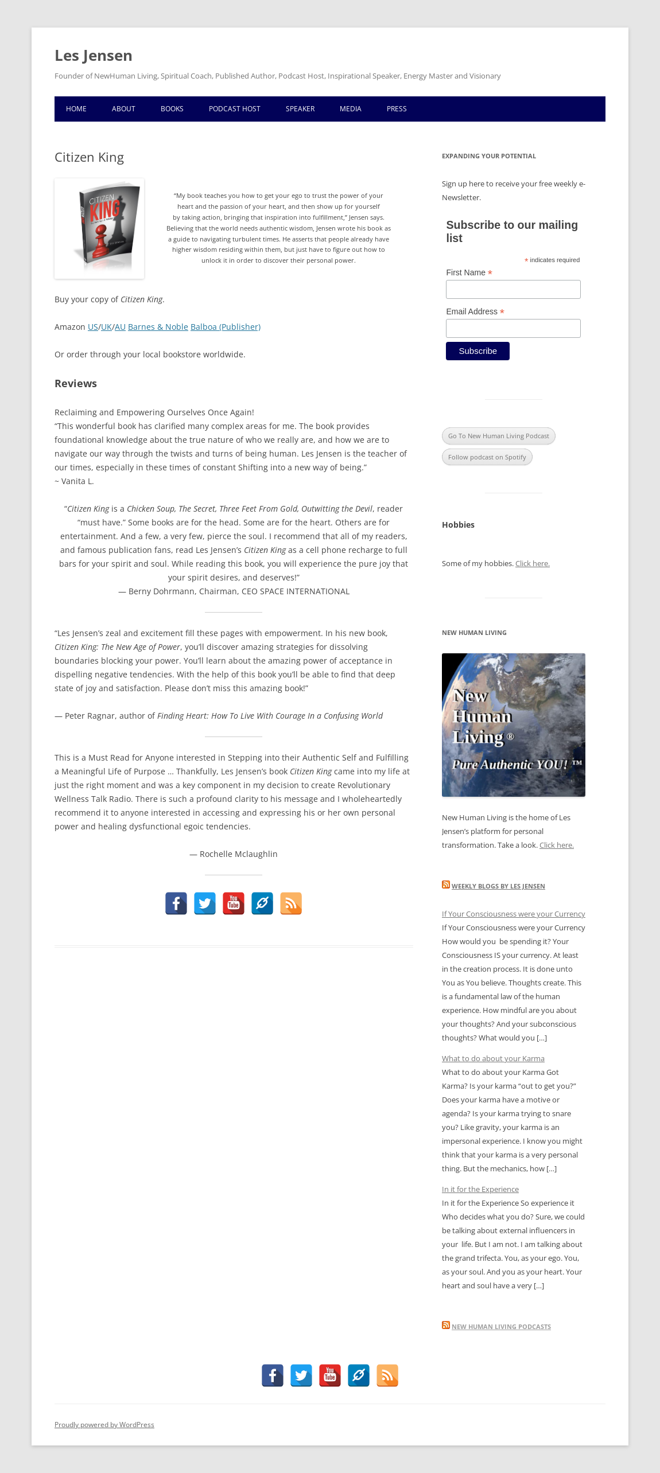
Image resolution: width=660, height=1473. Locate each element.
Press (397, 109)
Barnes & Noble (158, 326)
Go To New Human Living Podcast (498, 435)
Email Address (475, 311)
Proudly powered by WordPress (104, 1424)
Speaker (300, 109)
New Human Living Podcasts (501, 1326)
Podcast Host (235, 109)
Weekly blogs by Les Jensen (498, 886)
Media (351, 109)
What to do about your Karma (493, 1058)
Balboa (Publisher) (226, 326)
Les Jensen (94, 55)
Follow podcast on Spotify (487, 457)
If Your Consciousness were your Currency (513, 914)
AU (120, 326)
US (93, 326)
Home (76, 109)
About (123, 109)
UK (106, 326)
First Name (469, 272)
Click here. (532, 563)
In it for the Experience (480, 1189)
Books (172, 109)
